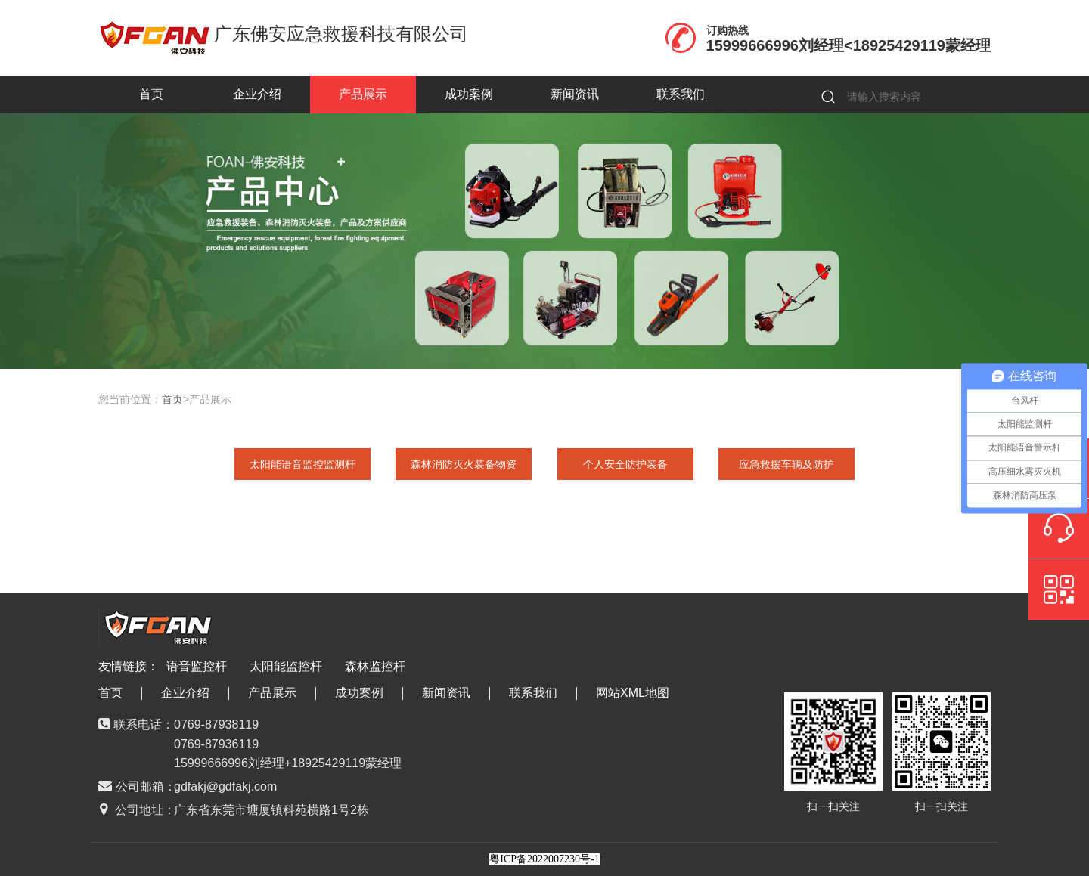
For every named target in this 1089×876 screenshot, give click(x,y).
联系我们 (680, 94)
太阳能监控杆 (286, 666)
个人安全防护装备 (625, 464)
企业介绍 (257, 94)
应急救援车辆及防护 (786, 464)
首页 (151, 94)
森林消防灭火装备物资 (464, 464)
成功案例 (469, 94)
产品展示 (363, 94)
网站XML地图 (632, 692)
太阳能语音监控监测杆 (302, 464)
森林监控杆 (375, 666)
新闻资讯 (575, 94)
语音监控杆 (196, 666)
